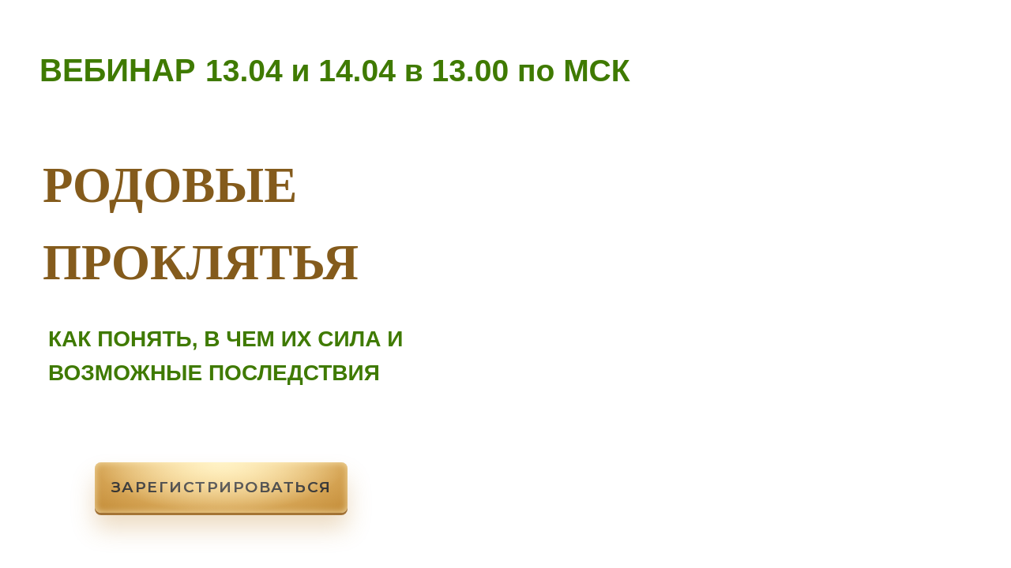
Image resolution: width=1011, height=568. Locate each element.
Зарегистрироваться (221, 487)
